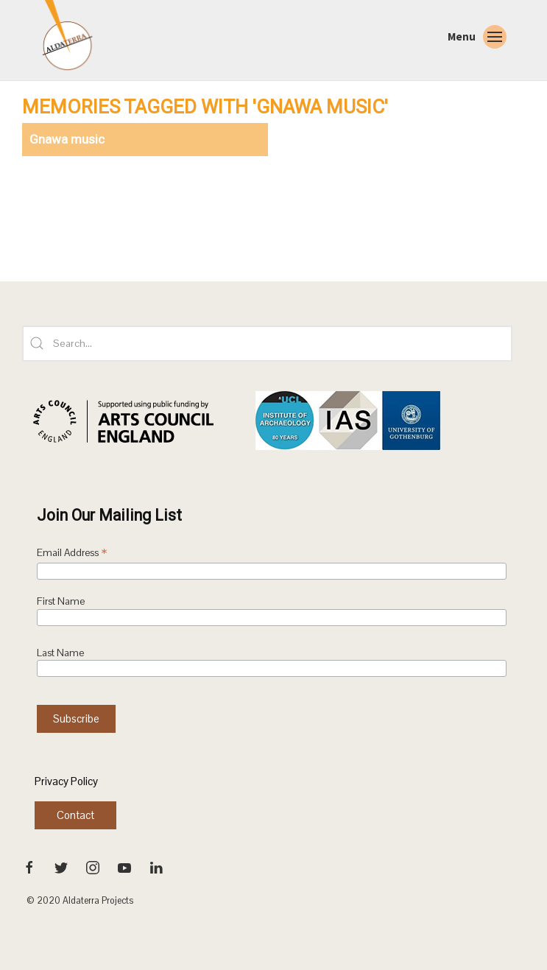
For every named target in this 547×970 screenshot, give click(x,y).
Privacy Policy (66, 781)
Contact (75, 815)
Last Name (60, 653)
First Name (61, 601)
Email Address (72, 554)
